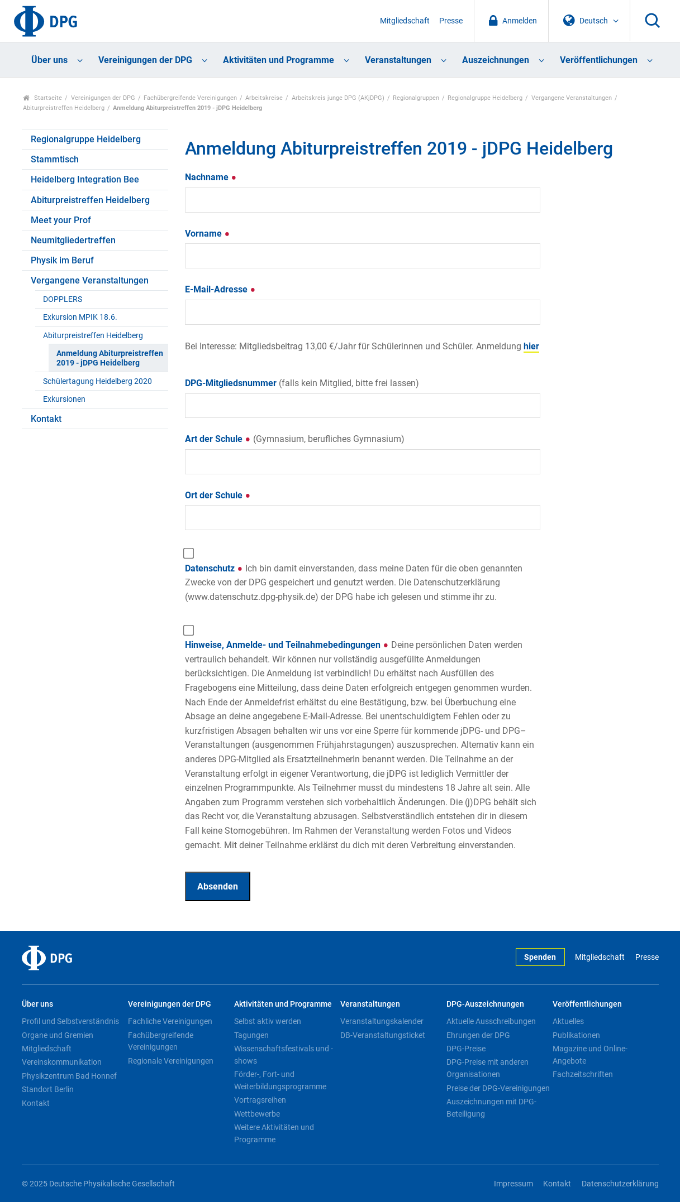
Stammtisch (55, 159)
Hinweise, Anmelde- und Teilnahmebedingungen (360, 745)
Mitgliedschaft (405, 21)
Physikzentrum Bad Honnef (69, 1075)
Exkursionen (64, 399)
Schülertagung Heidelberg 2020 (97, 381)
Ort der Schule (218, 495)
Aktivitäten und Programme (278, 60)
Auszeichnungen (495, 60)
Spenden (540, 957)
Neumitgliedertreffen (73, 240)
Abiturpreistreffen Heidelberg (63, 108)
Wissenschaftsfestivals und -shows (283, 1054)
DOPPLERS (62, 299)
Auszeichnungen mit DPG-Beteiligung (491, 1107)
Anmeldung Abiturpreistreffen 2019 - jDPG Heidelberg (109, 358)
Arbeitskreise (264, 98)
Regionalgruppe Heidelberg (485, 98)
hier (531, 346)
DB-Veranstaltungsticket (382, 1035)
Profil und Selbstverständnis (70, 1021)
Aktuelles (568, 1021)
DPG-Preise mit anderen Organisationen (487, 1068)
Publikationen (576, 1035)
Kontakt (46, 419)
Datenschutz (353, 582)
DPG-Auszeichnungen (485, 1004)
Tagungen (251, 1035)
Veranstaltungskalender (382, 1021)
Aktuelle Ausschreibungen (491, 1021)
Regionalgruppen (416, 98)
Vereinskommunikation (62, 1061)
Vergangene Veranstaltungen (571, 98)
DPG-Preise (466, 1048)
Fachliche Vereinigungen (170, 1021)
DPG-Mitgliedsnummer (302, 383)
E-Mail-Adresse (220, 289)
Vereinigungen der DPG (145, 60)
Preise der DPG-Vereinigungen (498, 1088)
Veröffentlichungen (599, 60)
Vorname (207, 233)
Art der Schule (295, 439)
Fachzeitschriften (583, 1074)
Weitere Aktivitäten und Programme (274, 1133)
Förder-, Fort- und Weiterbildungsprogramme (280, 1080)
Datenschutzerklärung (620, 1184)
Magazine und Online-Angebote (590, 1054)
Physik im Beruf (62, 260)
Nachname (211, 177)
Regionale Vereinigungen (170, 1060)
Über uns (49, 60)
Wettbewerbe (257, 1113)
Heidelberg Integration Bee (85, 179)
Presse (451, 21)
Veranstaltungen (398, 60)
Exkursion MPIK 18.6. (80, 317)
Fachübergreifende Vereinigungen (190, 98)
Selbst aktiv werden (267, 1021)
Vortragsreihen (260, 1099)
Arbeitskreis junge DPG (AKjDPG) (338, 98)
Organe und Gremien (57, 1035)
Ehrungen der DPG (478, 1035)
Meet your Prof (61, 220)
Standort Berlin (48, 1089)
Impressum (513, 1184)
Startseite (43, 98)
